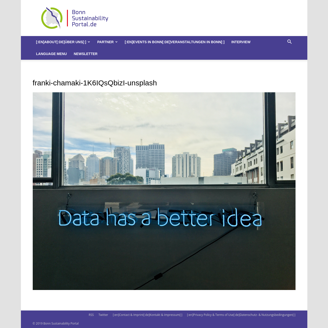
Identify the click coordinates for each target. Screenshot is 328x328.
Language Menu (51, 54)
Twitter (103, 315)
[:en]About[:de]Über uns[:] (63, 42)
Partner (107, 42)
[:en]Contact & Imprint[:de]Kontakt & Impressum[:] (147, 315)
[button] (290, 42)
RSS (91, 315)
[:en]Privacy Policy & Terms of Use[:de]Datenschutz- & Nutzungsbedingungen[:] (241, 315)
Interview (240, 42)
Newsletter (85, 54)
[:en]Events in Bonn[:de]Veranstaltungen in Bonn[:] (174, 42)
